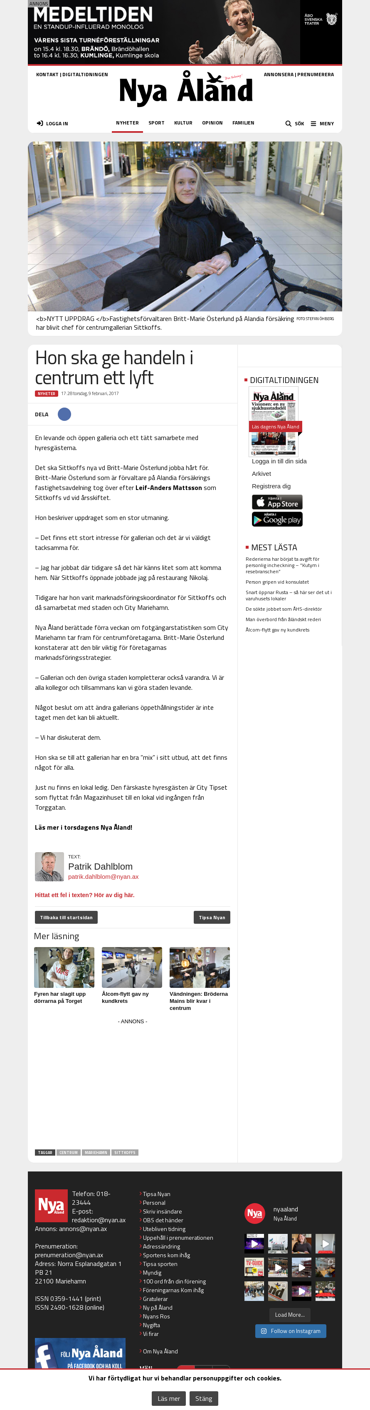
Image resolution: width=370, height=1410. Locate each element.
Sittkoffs (125, 1152)
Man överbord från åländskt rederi (283, 619)
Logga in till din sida (279, 461)
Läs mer (169, 1398)
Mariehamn (96, 1152)
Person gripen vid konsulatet (277, 582)
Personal (154, 1202)
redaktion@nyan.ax (99, 1220)
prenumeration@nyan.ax (69, 1255)
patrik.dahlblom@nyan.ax (103, 876)
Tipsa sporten (160, 1263)
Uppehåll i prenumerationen (178, 1237)
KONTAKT (47, 74)
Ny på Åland (158, 1307)
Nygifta (151, 1324)
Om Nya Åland (160, 1351)
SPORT (156, 123)
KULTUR (183, 123)
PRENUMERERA (315, 74)
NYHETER (127, 123)
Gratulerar (155, 1298)
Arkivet (261, 473)
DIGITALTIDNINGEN (85, 74)
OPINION (212, 123)
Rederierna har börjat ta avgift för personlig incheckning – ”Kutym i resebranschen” (282, 565)
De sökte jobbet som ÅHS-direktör (284, 609)
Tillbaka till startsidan (66, 917)
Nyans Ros (156, 1316)
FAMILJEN (243, 123)
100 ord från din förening (174, 1281)
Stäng (203, 1398)
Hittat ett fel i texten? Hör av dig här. (85, 895)
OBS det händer (163, 1220)
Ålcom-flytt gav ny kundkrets (277, 630)
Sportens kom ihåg (166, 1255)
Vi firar (151, 1333)
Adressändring (161, 1246)
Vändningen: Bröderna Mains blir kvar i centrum (199, 1001)
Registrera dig (271, 486)
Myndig (152, 1272)
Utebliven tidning (164, 1228)
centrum (68, 1152)
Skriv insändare (162, 1211)
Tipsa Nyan (212, 917)
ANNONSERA (279, 74)
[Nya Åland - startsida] (186, 110)
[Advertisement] (132, 1085)
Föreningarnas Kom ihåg (173, 1290)
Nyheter (46, 393)
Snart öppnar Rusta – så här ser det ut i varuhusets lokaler (289, 595)
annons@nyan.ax (83, 1228)
